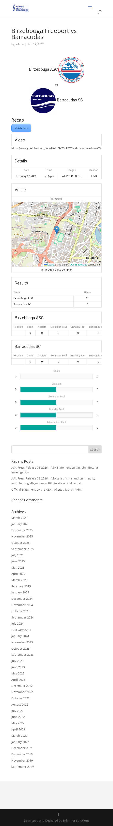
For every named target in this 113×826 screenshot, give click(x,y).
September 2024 (22, 617)
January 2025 (20, 592)
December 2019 (22, 754)
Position (18, 327)
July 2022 (17, 711)
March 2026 (19, 518)
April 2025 (18, 574)
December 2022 (22, 686)
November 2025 (22, 536)
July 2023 (17, 661)
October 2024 (20, 611)
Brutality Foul (78, 327)
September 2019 (22, 767)
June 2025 (18, 561)
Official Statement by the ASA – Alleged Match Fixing (46, 489)
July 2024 (17, 623)
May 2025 (17, 567)
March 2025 (19, 580)
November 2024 (22, 605)
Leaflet (49, 264)
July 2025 (17, 555)
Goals (30, 327)
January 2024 (20, 636)
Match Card (21, 128)
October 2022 (20, 698)
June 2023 (18, 667)
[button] (56, 230)
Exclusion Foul (59, 327)
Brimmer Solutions (76, 820)
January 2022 (20, 742)
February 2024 (21, 630)
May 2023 (17, 673)
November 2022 (22, 692)
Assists (42, 327)
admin (19, 44)
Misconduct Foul (98, 327)
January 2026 (20, 524)
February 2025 (21, 586)
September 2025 (22, 549)
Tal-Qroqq (56, 198)
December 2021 (22, 748)
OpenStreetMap (78, 264)
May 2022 (17, 723)
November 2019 (22, 760)
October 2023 (20, 648)
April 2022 (18, 729)
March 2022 (19, 736)
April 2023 (18, 680)
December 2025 (22, 530)
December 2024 (22, 599)
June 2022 (18, 717)
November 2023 (22, 642)
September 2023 (22, 654)
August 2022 (19, 704)
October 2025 (20, 543)
